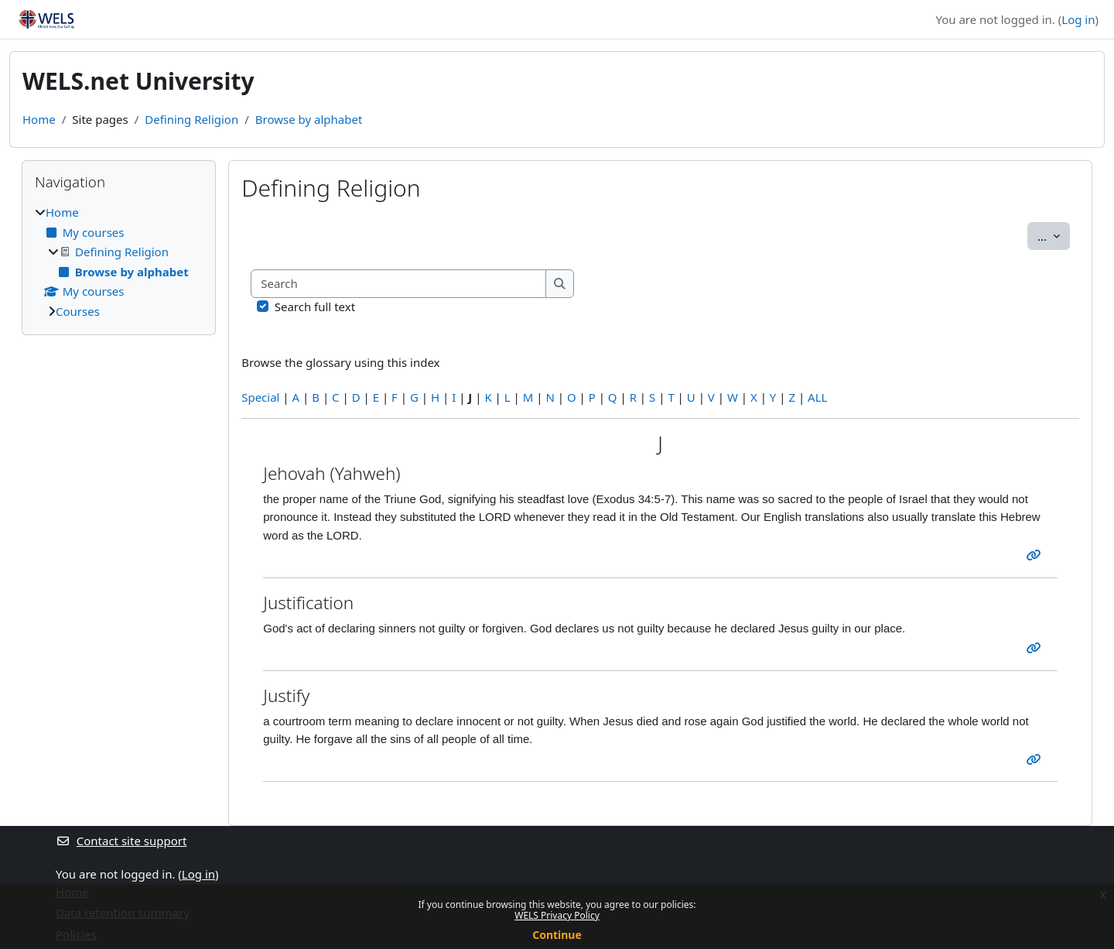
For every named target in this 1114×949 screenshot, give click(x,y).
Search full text (315, 306)
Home (39, 119)
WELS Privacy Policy (557, 915)
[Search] (399, 283)
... (1053, 235)
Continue (557, 934)
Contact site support (121, 840)
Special (260, 397)
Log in (1078, 19)
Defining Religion (191, 119)
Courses (78, 311)
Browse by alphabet (309, 119)
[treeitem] (119, 262)
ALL (817, 397)
